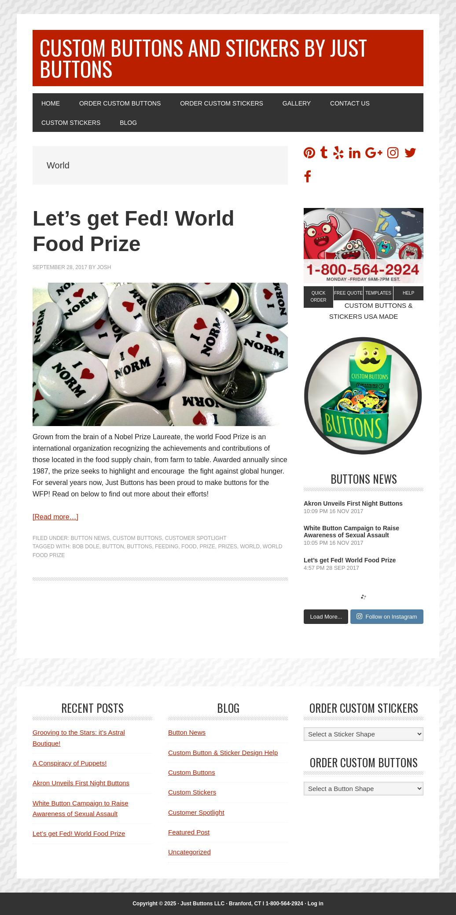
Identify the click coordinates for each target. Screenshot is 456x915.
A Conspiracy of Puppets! (70, 763)
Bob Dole (85, 546)
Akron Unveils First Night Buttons (353, 503)
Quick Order (318, 297)
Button (113, 546)
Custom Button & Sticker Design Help (223, 752)
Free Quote (348, 293)
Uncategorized (189, 852)
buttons (139, 546)
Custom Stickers (192, 792)
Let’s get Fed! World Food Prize (350, 560)
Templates (378, 293)
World (250, 546)
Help (408, 293)
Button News (90, 538)
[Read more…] (55, 517)
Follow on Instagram (387, 616)
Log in (316, 903)
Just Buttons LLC (203, 903)
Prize (207, 546)
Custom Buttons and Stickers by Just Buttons (203, 58)
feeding (166, 546)
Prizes (227, 546)
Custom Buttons (137, 538)
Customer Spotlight (196, 538)
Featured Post (189, 832)
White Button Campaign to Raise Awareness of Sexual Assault (351, 532)
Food (189, 546)
